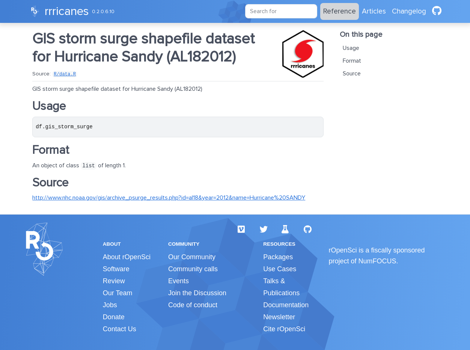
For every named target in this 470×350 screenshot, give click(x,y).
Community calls (193, 269)
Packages (278, 257)
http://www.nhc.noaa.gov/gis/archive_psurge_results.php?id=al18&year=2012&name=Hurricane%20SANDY (168, 197)
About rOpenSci (127, 257)
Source (352, 73)
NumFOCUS (377, 261)
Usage (351, 48)
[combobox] (281, 11)
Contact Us (119, 329)
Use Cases (279, 269)
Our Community (191, 257)
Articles (374, 11)
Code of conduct (192, 305)
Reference (339, 11)
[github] (436, 11)
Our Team (118, 293)
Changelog (409, 11)
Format (352, 61)
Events (178, 281)
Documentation (286, 305)
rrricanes (67, 11)
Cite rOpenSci (284, 329)
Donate (114, 317)
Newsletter (279, 317)
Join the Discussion (197, 293)
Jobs (110, 305)
